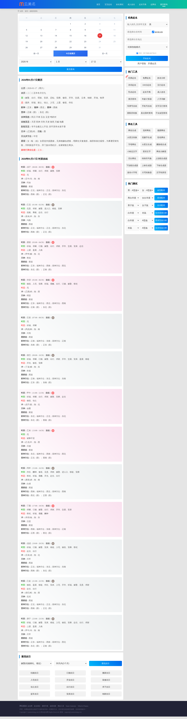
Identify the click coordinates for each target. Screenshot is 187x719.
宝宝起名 (108, 4)
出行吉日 (70, 689)
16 (85, 37)
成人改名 (131, 4)
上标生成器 (147, 165)
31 (100, 49)
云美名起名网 (43, 714)
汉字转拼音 (161, 172)
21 (56, 43)
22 (70, 43)
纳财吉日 (106, 696)
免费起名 (147, 78)
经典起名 (132, 78)
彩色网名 (161, 137)
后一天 (105, 56)
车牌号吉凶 (132, 106)
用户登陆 (142, 63)
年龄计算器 (147, 99)
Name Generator (71, 708)
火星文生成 (147, 144)
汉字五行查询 (161, 106)
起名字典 (142, 4)
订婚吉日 (70, 675)
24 (100, 43)
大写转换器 (147, 172)
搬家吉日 (106, 675)
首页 (98, 4)
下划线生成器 (132, 165)
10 (100, 30)
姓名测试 (119, 4)
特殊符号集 (147, 158)
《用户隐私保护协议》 (149, 53)
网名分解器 (161, 151)
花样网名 (147, 130)
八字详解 (161, 99)
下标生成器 (161, 165)
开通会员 (152, 63)
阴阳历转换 (132, 113)
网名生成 (132, 130)
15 (70, 37)
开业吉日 (70, 682)
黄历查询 (164, 4)
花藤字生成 (147, 137)
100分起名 (146, 85)
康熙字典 (45, 708)
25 (114, 43)
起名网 (30, 708)
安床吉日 (70, 696)
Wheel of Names (83, 708)
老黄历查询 (33, 11)
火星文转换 (132, 137)
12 (26, 37)
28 (56, 49)
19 (26, 43)
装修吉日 (106, 682)
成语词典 (53, 708)
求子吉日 (106, 689)
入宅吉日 (34, 682)
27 (41, 49)
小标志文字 (132, 151)
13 (41, 37)
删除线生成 (161, 144)
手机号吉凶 (147, 106)
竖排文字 (147, 151)
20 (41, 43)
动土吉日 (34, 689)
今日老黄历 (70, 56)
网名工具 (61, 708)
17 (100, 37)
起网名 (153, 4)
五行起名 (161, 85)
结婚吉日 (34, 675)
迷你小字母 (132, 172)
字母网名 (132, 144)
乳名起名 (132, 92)
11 (114, 30)
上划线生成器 (161, 158)
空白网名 (132, 158)
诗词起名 (132, 85)
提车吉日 (34, 696)
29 (70, 49)
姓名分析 (161, 78)
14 (56, 37)
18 (114, 37)
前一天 (36, 56)
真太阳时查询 (147, 113)
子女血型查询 (161, 113)
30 (85, 49)
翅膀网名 (161, 130)
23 (85, 43)
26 (26, 49)
